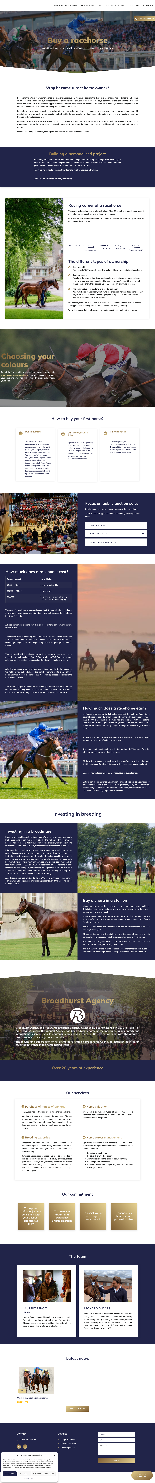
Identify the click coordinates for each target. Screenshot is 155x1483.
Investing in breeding (115, 5)
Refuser (24, 1474)
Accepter (10, 1474)
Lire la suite (24, 1411)
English (149, 5)
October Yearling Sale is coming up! (32, 1407)
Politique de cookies (28, 1479)
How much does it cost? (91, 5)
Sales (22, 1400)
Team (131, 5)
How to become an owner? (65, 5)
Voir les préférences (43, 1474)
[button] (54, 1455)
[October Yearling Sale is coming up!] (36, 1389)
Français (140, 5)
